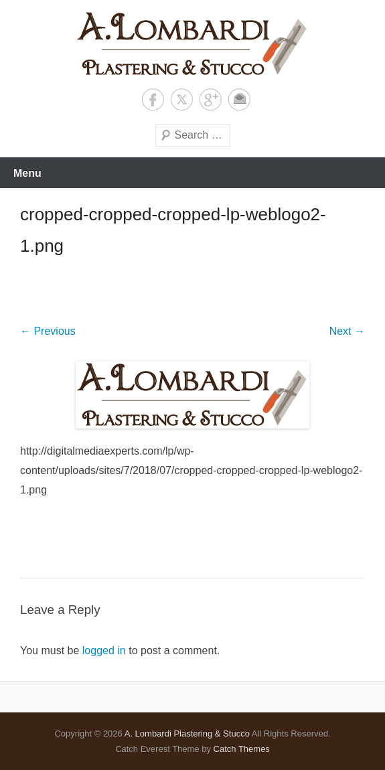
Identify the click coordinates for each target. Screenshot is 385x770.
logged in (104, 650)
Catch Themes (242, 749)
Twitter (182, 99)
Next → (347, 331)
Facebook (153, 99)
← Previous (48, 331)
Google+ (211, 99)
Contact (239, 99)
